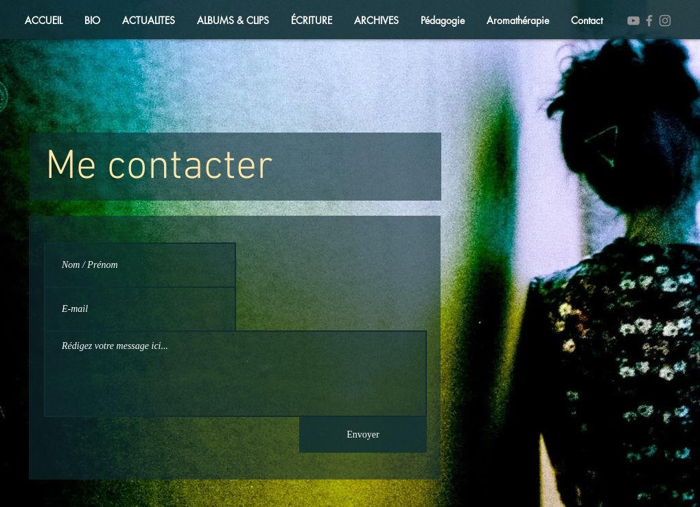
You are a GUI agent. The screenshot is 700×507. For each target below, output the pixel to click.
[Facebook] (649, 20)
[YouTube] (633, 20)
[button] (148, 21)
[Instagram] (665, 20)
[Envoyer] (363, 435)
